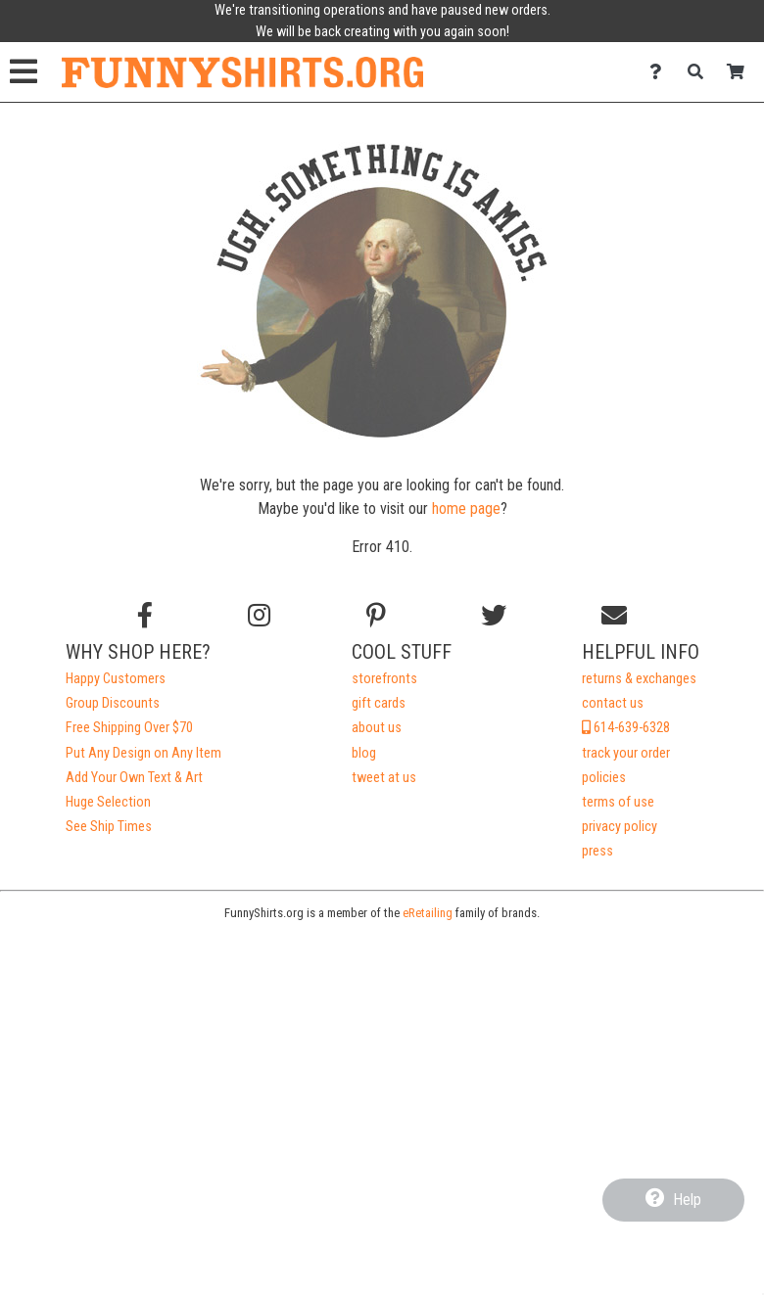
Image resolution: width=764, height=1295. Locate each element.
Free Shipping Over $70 (129, 727)
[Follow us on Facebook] (145, 615)
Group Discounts (113, 703)
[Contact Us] (661, 72)
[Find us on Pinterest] (376, 615)
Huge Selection (108, 802)
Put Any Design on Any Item (143, 753)
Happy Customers (116, 679)
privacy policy (619, 826)
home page (466, 508)
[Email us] (614, 615)
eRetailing (428, 912)
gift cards (379, 703)
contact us (613, 703)
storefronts (384, 679)
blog (364, 753)
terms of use (618, 802)
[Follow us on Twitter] (493, 615)
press (597, 851)
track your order (626, 753)
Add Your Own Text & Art (134, 777)
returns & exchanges (639, 679)
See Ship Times (109, 826)
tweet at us (384, 777)
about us (377, 727)
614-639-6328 (626, 727)
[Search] (701, 72)
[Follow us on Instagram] (259, 615)
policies (604, 777)
